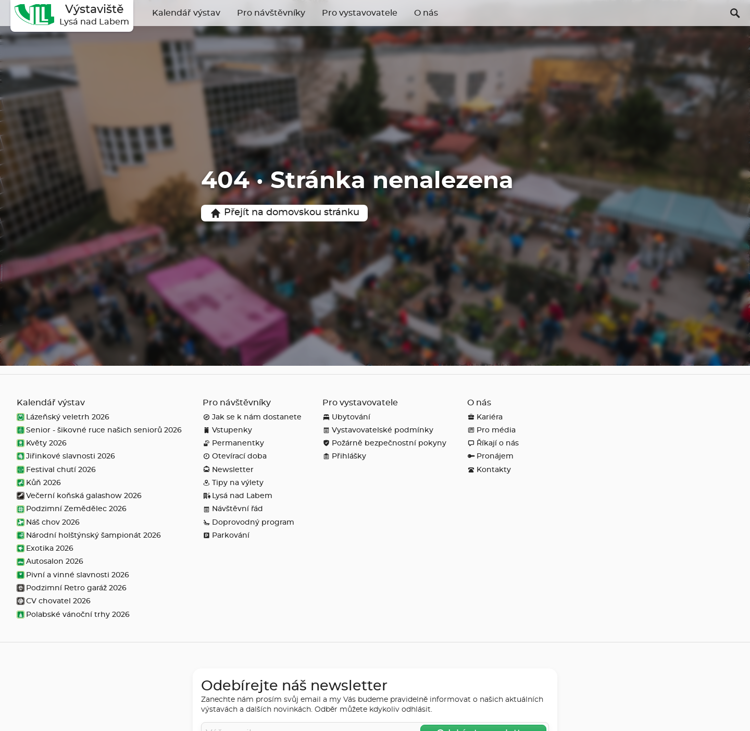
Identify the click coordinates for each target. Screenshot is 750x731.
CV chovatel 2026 (54, 601)
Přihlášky (344, 456)
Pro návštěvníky (271, 13)
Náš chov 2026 (48, 522)
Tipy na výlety (233, 483)
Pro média (491, 430)
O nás (426, 13)
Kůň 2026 (39, 483)
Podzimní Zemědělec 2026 (72, 509)
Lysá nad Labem (237, 496)
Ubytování (346, 417)
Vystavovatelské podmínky (377, 430)
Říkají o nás (493, 443)
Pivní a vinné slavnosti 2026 (73, 575)
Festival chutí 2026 (56, 470)
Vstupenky (227, 430)
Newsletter (228, 470)
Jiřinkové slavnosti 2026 (66, 456)
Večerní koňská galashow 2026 (79, 496)
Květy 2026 (42, 443)
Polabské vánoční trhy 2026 (73, 614)
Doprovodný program (248, 522)
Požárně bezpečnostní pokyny (384, 443)
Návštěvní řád (233, 509)
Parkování (226, 535)
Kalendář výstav (186, 13)
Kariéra (485, 417)
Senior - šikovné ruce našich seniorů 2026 (99, 430)
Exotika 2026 (45, 548)
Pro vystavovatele (359, 13)
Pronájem (490, 456)
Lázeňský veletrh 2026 (63, 417)
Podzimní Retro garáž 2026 (72, 588)
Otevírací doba (235, 456)
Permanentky (233, 443)
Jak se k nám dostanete (252, 417)
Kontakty (489, 470)
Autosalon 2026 (50, 561)
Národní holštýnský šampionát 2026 (89, 535)
